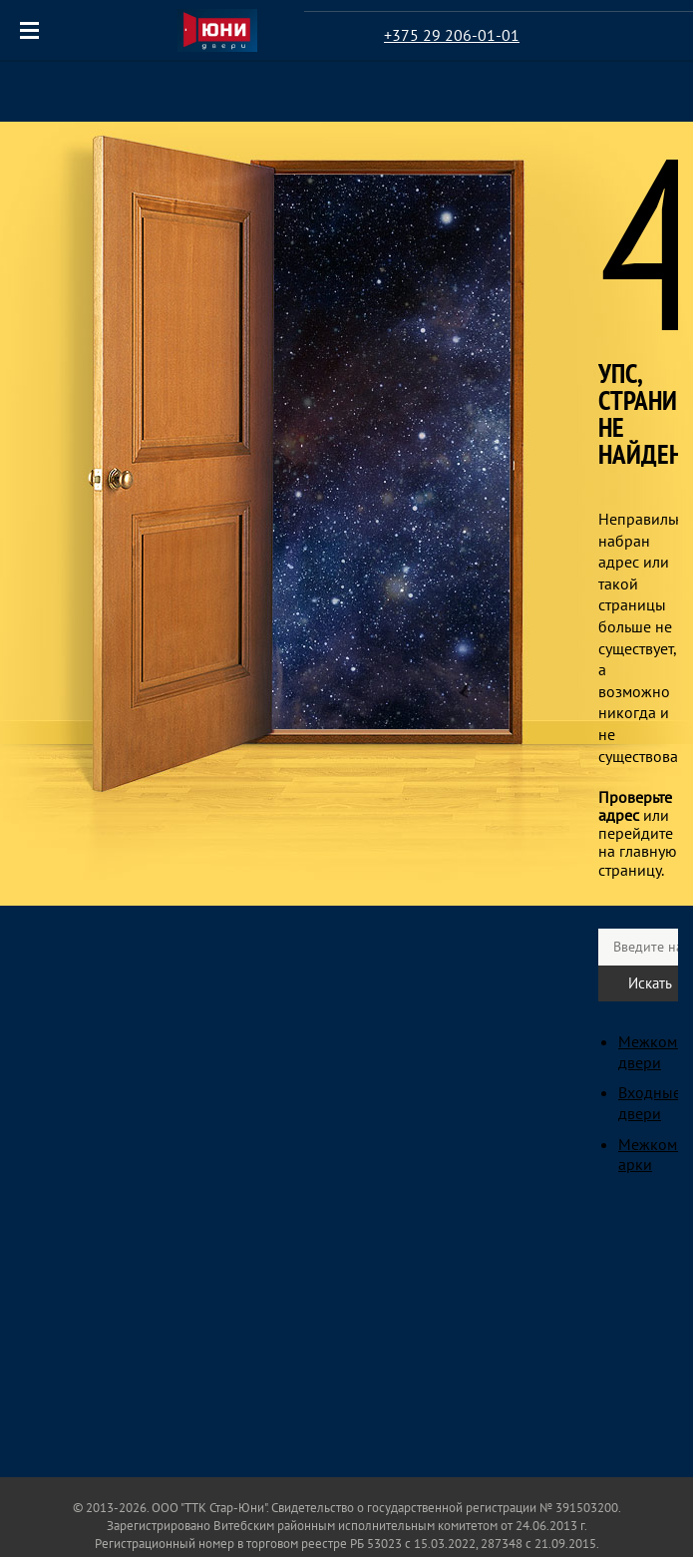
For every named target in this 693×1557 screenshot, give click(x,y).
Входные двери (649, 1102)
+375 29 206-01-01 (452, 35)
